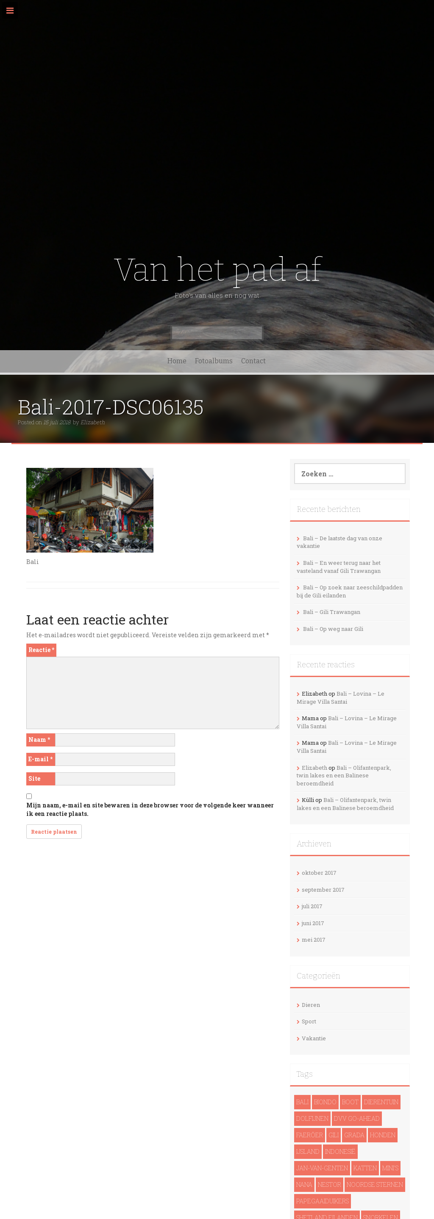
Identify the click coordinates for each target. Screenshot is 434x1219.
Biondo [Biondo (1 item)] (325, 1102)
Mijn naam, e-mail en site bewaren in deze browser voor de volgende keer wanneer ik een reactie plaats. (150, 809)
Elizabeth (93, 422)
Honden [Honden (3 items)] (382, 1135)
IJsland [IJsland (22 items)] (308, 1151)
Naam (39, 739)
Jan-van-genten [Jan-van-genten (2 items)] (322, 1168)
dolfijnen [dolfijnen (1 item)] (312, 1118)
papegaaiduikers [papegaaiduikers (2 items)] (322, 1201)
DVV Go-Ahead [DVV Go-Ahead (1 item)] (357, 1118)
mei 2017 (314, 939)
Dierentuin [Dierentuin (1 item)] (381, 1102)
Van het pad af (217, 270)
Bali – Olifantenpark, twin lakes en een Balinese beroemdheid (344, 775)
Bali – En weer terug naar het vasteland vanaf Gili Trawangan (339, 567)
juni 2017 (313, 923)
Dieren (311, 1005)
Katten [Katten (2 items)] (365, 1168)
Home (176, 361)
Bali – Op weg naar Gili (333, 629)
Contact (253, 361)
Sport (309, 1021)
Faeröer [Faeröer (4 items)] (309, 1135)
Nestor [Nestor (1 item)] (329, 1184)
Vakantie (314, 1038)
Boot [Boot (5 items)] (350, 1102)
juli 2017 (312, 906)
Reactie (41, 650)
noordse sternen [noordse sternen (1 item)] (375, 1184)
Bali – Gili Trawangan (331, 612)
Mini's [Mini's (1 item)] (390, 1168)
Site (34, 778)
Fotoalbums (214, 361)
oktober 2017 (319, 872)
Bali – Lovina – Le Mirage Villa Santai (340, 697)
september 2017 (323, 889)
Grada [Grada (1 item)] (354, 1135)
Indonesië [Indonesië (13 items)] (340, 1151)
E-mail (40, 759)
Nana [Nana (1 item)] (304, 1184)
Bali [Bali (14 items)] (302, 1102)
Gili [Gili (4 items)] (333, 1135)
